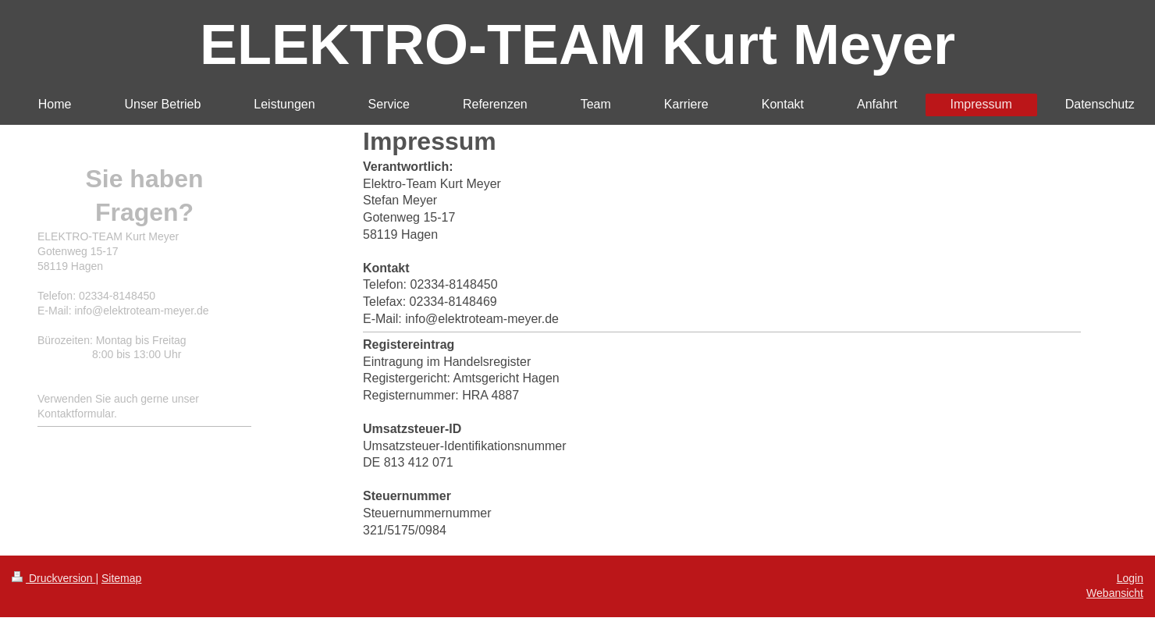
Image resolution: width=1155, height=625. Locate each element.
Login (1130, 578)
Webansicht (1114, 593)
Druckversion (53, 578)
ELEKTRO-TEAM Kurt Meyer (577, 44)
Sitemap (121, 578)
